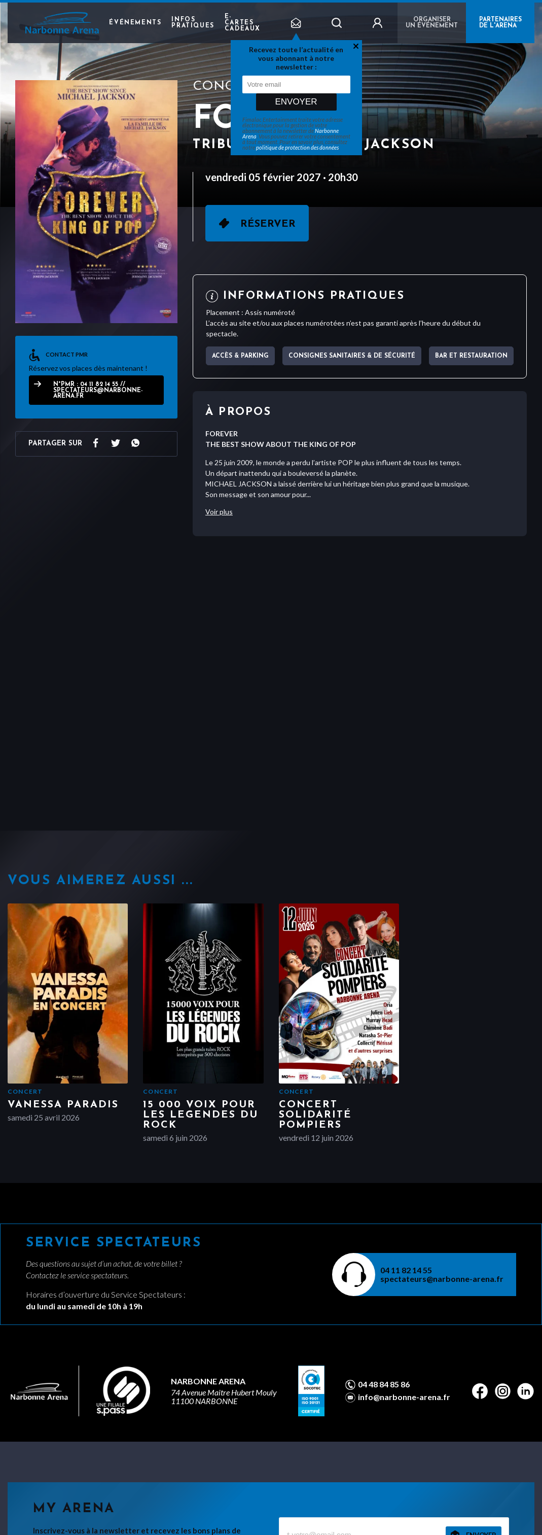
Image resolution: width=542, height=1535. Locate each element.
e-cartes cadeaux (243, 23)
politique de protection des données (297, 147)
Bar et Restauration (471, 356)
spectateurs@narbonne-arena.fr (441, 1278)
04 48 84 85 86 (384, 1384)
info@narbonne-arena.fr (404, 1397)
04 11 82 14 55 (406, 1270)
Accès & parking (240, 356)
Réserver (268, 224)
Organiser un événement (432, 23)
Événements (135, 23)
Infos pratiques (192, 23)
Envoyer (296, 102)
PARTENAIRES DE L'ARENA (500, 23)
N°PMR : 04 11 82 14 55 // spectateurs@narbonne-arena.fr (97, 390)
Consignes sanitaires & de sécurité (351, 356)
